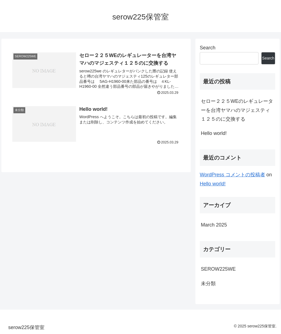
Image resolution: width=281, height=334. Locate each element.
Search (207, 47)
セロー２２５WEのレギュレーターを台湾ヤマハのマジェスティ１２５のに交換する (237, 110)
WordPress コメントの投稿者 (232, 174)
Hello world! (214, 133)
